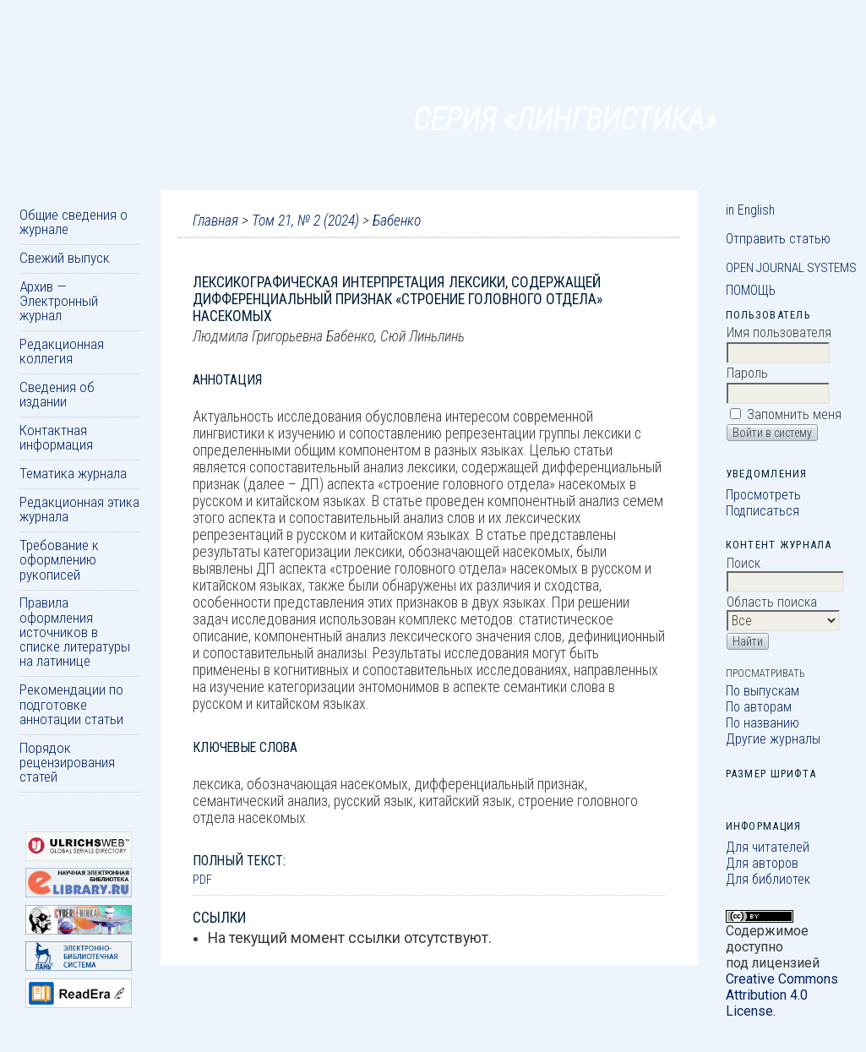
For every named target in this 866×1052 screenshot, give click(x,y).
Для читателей (767, 847)
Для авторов (762, 863)
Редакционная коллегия (61, 351)
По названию (762, 723)
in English (750, 210)
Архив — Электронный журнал (58, 301)
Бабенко (397, 220)
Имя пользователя (779, 332)
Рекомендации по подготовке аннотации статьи (71, 704)
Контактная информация (56, 437)
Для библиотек (768, 879)
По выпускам (762, 691)
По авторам (759, 707)
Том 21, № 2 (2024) (305, 220)
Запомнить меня (794, 414)
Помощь (751, 290)
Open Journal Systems (791, 267)
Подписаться (762, 511)
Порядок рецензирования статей (67, 762)
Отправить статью (778, 239)
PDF (202, 879)
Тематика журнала (73, 473)
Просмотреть (763, 495)
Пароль (747, 373)
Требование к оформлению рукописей (59, 560)
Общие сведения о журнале (73, 221)
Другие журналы (773, 739)
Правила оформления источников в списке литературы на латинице (74, 631)
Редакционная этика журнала (79, 509)
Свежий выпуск (64, 257)
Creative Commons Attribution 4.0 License (782, 995)
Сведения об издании (57, 394)
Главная (215, 220)
